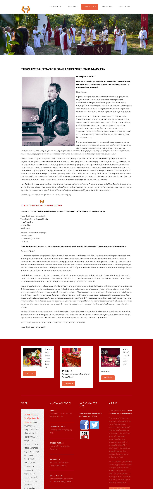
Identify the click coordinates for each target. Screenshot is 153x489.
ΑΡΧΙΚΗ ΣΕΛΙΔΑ (56, 7)
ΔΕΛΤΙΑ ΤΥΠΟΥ (90, 7)
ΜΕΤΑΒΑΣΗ (29, 373)
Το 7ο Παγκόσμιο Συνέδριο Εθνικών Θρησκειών (31, 418)
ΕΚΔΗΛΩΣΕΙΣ (107, 7)
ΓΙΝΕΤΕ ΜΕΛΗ (124, 7)
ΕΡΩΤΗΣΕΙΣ (73, 7)
